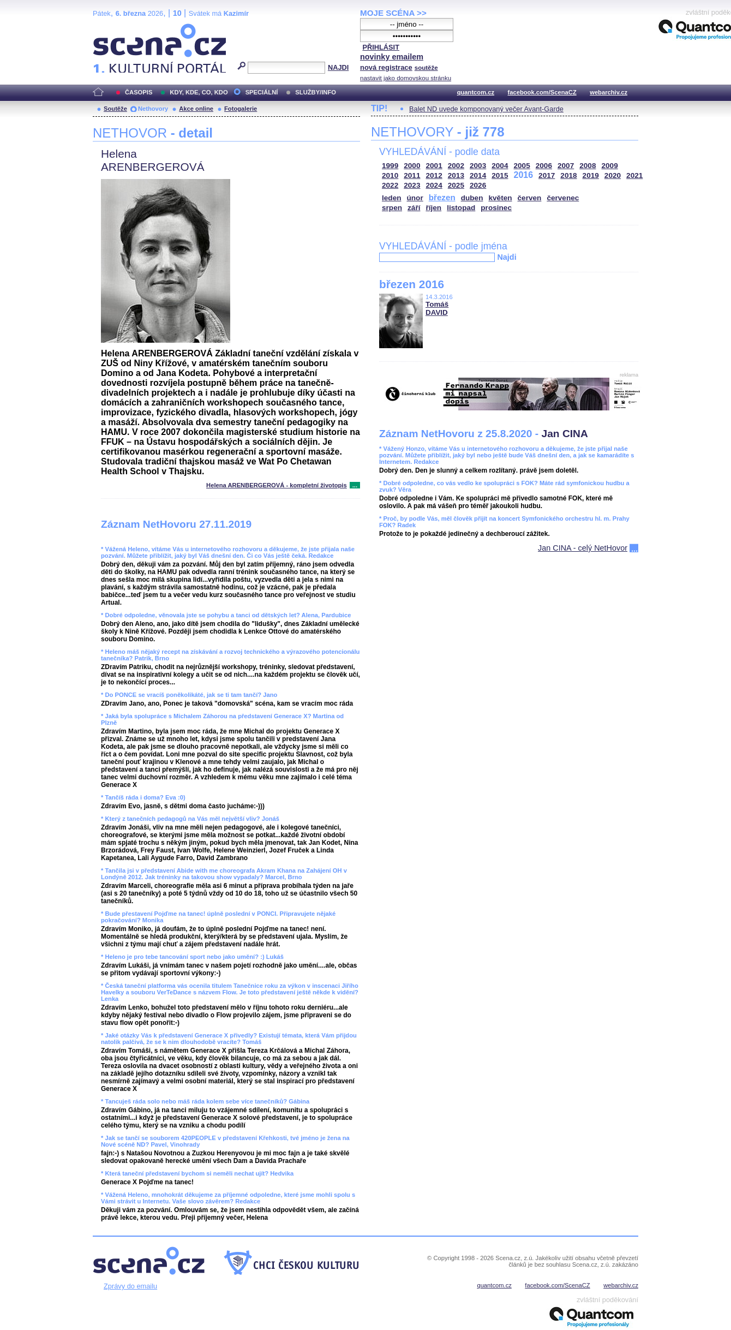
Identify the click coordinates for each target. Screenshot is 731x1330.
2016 (524, 175)
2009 (610, 166)
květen (500, 198)
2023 (412, 185)
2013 (456, 175)
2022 (390, 185)
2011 (412, 175)
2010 (390, 175)
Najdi (506, 257)
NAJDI (338, 67)
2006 (544, 166)
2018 (568, 175)
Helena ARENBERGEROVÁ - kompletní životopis (276, 485)
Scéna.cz (111, 28)
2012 (434, 175)
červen (530, 198)
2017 (546, 175)
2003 (478, 166)
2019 (591, 175)
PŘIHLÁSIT (380, 47)
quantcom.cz (475, 92)
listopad (461, 208)
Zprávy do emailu (130, 1286)
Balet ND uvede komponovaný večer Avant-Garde (486, 109)
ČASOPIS (138, 92)
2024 (434, 185)
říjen (433, 208)
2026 (478, 185)
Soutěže (115, 108)
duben (472, 198)
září (414, 208)
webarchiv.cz (608, 92)
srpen (392, 208)
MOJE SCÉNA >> (393, 12)
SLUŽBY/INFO (315, 92)
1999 (390, 166)
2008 (587, 166)
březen (442, 197)
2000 (412, 166)
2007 (566, 166)
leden (392, 198)
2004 (500, 166)
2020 (612, 175)
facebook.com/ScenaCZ (542, 92)
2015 (500, 175)
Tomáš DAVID (437, 308)
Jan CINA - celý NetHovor (582, 548)
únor (415, 198)
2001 (434, 166)
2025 (456, 185)
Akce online (196, 108)
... (354, 485)
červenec (563, 198)
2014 (478, 175)
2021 (634, 175)
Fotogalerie (240, 108)
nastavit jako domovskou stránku (405, 78)
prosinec (496, 208)
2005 (522, 166)
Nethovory (153, 108)
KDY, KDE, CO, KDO (198, 92)
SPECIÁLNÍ (261, 92)
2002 (456, 166)
